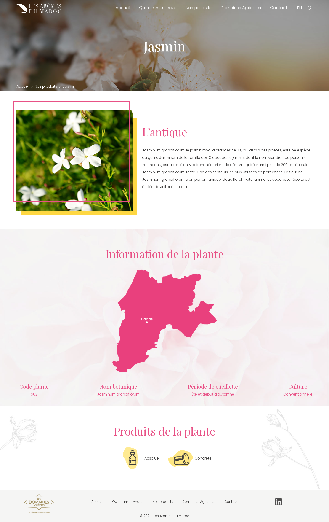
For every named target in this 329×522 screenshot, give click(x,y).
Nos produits (198, 8)
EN (299, 8)
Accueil (123, 8)
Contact (278, 8)
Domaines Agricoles (240, 8)
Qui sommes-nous (157, 8)
